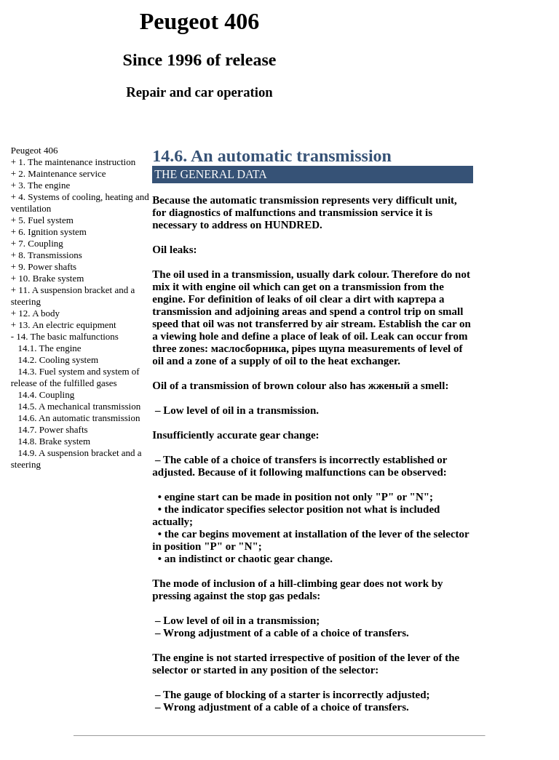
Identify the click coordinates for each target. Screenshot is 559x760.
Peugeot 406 (34, 150)
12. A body (39, 313)
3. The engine (44, 185)
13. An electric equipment (67, 324)
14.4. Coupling (46, 394)
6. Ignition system (52, 231)
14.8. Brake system (54, 441)
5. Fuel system (45, 220)
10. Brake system (51, 278)
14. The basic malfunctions (67, 336)
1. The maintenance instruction (76, 161)
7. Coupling (40, 243)
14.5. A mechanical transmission (79, 406)
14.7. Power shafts (53, 429)
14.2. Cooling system (58, 359)
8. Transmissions (50, 254)
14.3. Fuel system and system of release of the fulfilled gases (75, 377)
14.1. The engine (50, 348)
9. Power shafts (47, 266)
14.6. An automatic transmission (79, 417)
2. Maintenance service (62, 173)
